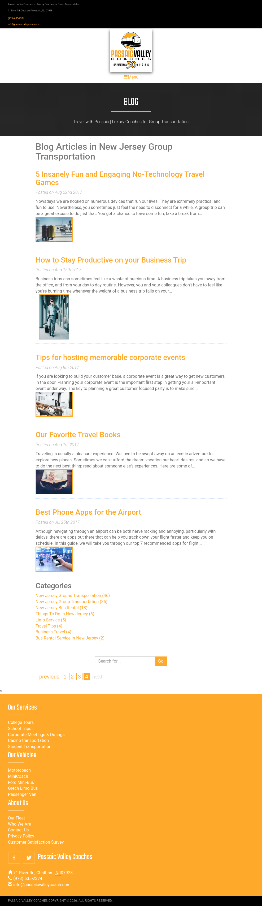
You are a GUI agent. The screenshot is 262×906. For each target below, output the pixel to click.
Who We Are (19, 824)
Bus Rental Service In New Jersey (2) (70, 638)
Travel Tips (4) (49, 626)
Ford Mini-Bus (21, 782)
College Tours (21, 722)
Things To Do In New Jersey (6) (65, 613)
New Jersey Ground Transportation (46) (73, 595)
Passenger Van (22, 794)
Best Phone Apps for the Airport (88, 512)
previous (49, 677)
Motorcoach (19, 770)
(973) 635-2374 (16, 18)
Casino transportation (28, 740)
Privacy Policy (21, 836)
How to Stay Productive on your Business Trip (111, 260)
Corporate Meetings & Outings (36, 734)
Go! (161, 661)
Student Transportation (29, 746)
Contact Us (18, 829)
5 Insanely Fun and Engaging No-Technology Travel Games (120, 178)
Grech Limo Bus (23, 788)
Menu (131, 77)
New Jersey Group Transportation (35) (71, 601)
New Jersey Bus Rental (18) (62, 607)
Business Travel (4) (53, 631)
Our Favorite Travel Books (78, 434)
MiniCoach (18, 776)
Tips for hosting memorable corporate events (110, 357)
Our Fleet (16, 818)
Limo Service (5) (51, 619)
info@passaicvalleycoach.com (24, 24)
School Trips (19, 728)
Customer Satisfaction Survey (36, 842)
